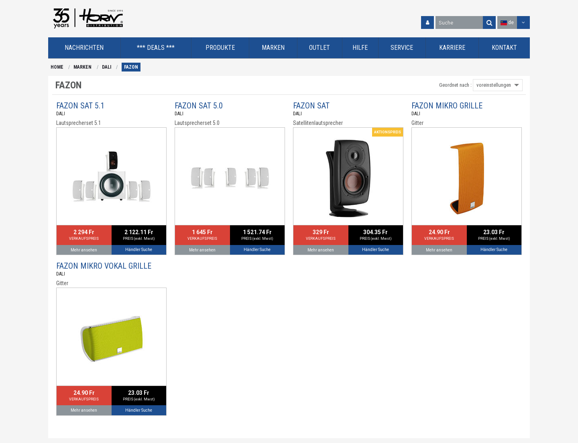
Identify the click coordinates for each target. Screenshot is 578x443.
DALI (106, 67)
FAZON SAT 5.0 (199, 105)
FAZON (131, 67)
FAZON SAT (311, 105)
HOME (57, 67)
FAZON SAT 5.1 (80, 105)
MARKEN (82, 67)
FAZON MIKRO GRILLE (446, 105)
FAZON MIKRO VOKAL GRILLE (103, 266)
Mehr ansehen (84, 250)
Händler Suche (138, 249)
